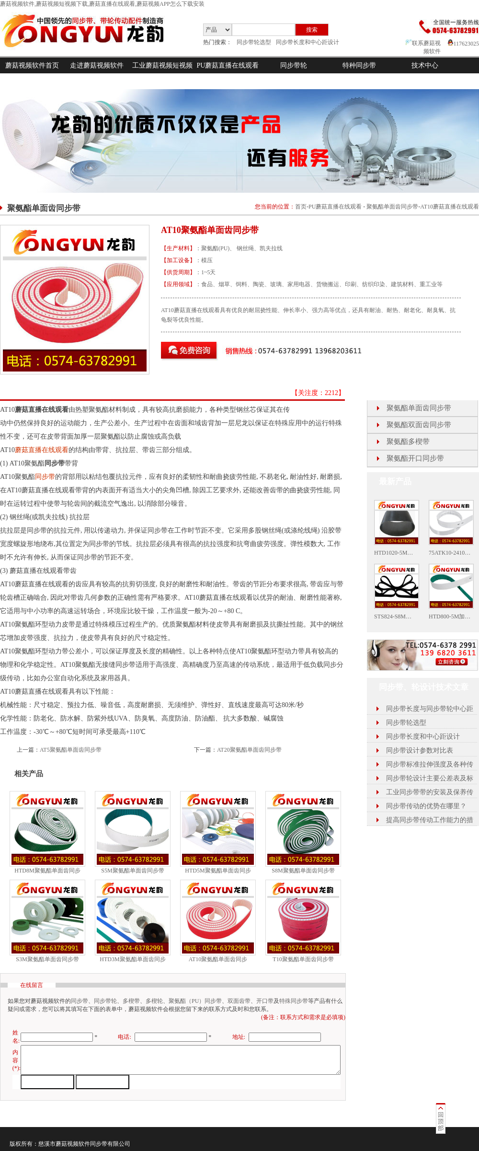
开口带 (265, 1001)
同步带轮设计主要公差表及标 (429, 778)
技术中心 (424, 65)
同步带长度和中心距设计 (307, 42)
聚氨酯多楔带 (408, 441)
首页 (301, 206)
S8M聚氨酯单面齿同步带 (303, 870)
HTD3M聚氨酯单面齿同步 (132, 959)
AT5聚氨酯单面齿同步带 (71, 749)
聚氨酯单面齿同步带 (392, 206)
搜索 (312, 29)
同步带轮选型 (254, 42)
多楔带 (131, 1001)
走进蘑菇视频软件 (97, 65)
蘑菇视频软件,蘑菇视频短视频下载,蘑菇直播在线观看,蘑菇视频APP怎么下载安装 (102, 3)
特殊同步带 (293, 1001)
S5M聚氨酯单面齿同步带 (132, 870)
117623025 (463, 43)
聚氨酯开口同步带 (415, 458)
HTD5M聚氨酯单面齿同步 (218, 870)
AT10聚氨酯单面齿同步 (218, 959)
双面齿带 (239, 1001)
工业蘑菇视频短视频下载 (162, 73)
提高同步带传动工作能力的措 (429, 820)
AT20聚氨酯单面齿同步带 (249, 749)
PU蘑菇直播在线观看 (228, 65)
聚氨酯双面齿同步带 (419, 425)
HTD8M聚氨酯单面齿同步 (47, 870)
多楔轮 (154, 1001)
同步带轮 (293, 65)
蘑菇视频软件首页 (32, 65)
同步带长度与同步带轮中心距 (429, 708)
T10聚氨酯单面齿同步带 (303, 959)
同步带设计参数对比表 (419, 750)
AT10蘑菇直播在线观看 (449, 206)
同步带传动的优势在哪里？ (426, 806)
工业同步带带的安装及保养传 (429, 792)
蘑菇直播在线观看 (41, 449)
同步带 (45, 476)
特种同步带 (359, 65)
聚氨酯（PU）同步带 (195, 1001)
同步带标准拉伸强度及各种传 (429, 764)
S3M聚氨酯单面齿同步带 (47, 959)
